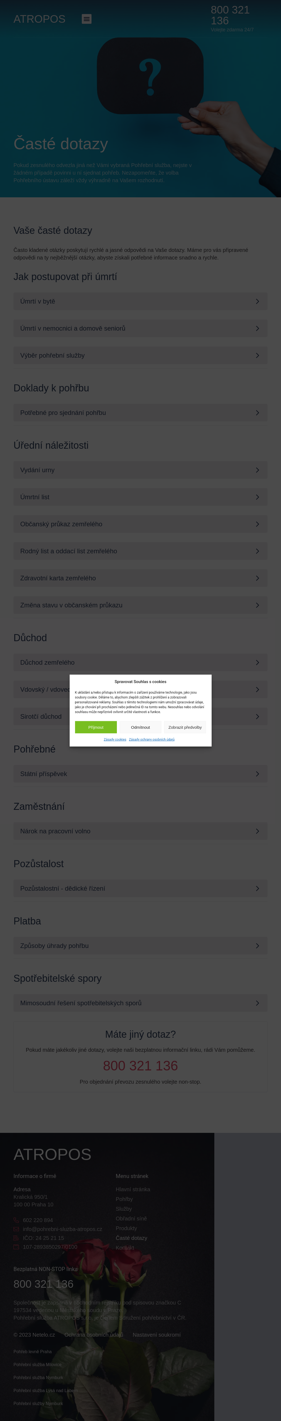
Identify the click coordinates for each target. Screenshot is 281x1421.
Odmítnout (140, 727)
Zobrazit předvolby (185, 727)
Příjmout (95, 727)
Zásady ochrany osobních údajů (152, 739)
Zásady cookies (115, 739)
